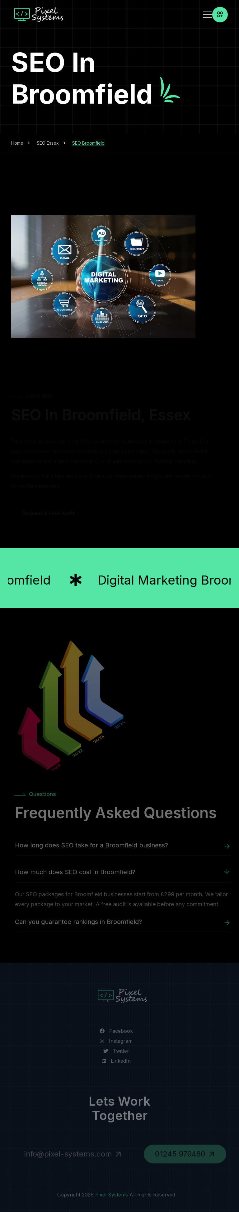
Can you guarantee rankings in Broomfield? (80, 921)
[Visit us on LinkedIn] (113, 1061)
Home (17, 143)
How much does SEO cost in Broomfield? (77, 872)
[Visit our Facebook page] (113, 1031)
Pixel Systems (108, 1194)
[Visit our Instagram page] (113, 1041)
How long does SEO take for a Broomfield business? (94, 845)
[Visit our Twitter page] (113, 1051)
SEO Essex (48, 143)
